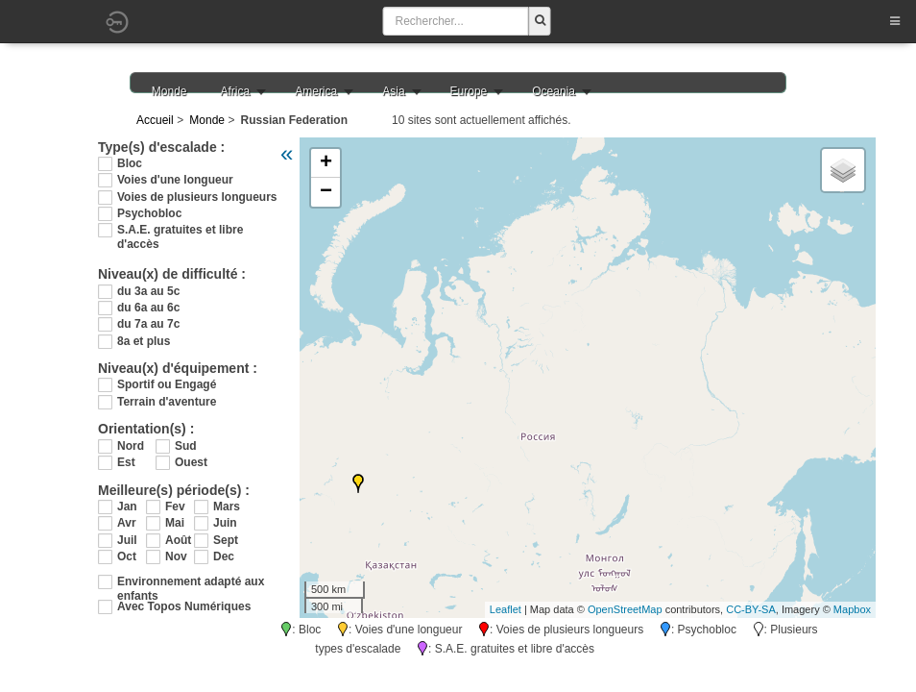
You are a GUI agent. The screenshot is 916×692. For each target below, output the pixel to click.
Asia (393, 91)
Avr (126, 523)
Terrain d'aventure (166, 401)
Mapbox (852, 609)
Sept (225, 540)
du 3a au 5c (148, 291)
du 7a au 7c (148, 324)
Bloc (129, 163)
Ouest (191, 462)
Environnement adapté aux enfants (190, 582)
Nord (130, 446)
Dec (223, 556)
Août (178, 540)
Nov (176, 556)
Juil (127, 540)
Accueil (155, 120)
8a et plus (143, 341)
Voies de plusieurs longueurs (197, 197)
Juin (225, 523)
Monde (169, 91)
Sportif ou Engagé (166, 384)
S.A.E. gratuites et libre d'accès (180, 230)
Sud (186, 446)
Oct (126, 556)
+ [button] (326, 163)
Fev (175, 506)
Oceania (553, 91)
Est (126, 462)
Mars (226, 506)
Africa (236, 91)
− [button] (326, 192)
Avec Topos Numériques (184, 606)
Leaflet (505, 609)
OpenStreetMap (625, 609)
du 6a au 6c (148, 307)
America (316, 91)
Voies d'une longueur (175, 179)
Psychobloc (149, 213)
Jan (127, 506)
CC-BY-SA (751, 609)
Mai (174, 523)
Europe (469, 91)
